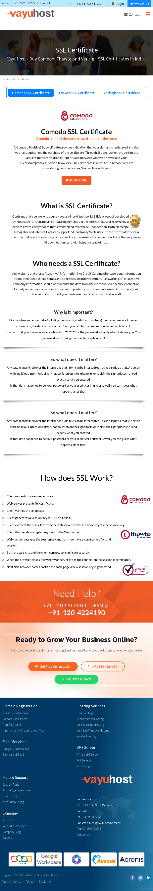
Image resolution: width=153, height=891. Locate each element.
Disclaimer (45, 882)
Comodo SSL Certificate (31, 93)
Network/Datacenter (14, 826)
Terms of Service (11, 882)
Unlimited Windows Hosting (92, 731)
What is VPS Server (87, 755)
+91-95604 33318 (91, 829)
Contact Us (83, 835)
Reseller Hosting (86, 736)
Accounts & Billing (13, 802)
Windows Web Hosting (90, 719)
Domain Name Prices (14, 719)
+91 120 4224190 (103, 666)
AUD (90, 3)
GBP (100, 3)
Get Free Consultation (52, 666)
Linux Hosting (84, 713)
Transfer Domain (12, 725)
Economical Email (13, 755)
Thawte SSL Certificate (76, 93)
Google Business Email (15, 749)
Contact (132, 14)
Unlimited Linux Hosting (90, 725)
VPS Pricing (83, 766)
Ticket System (10, 796)
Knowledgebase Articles (16, 790)
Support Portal (11, 785)
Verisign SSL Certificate (121, 93)
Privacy (30, 882)
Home (5, 79)
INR (71, 3)
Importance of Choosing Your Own (23, 731)
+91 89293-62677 (76, 679)
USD (80, 3)
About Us (7, 820)
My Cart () (139, 3)
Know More (76, 180)
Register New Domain (15, 713)
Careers (7, 838)
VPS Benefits (83, 760)
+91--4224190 (76, 613)
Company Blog (11, 832)
